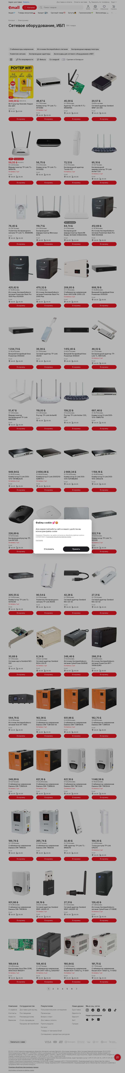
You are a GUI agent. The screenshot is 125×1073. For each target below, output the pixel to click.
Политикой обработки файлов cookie (58, 537)
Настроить (39, 540)
